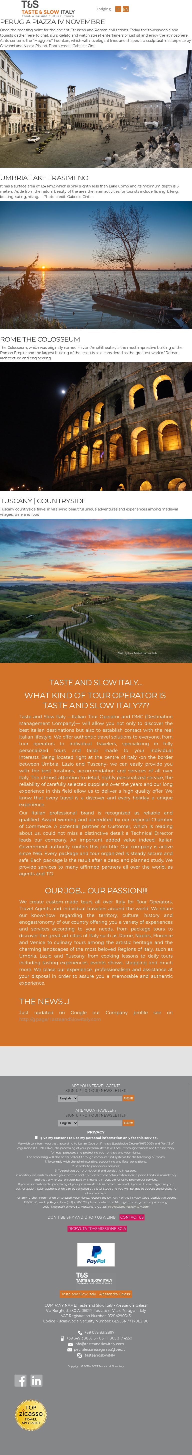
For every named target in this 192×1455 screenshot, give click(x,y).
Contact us (132, 1217)
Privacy (95, 1132)
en (125, 9)
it (118, 9)
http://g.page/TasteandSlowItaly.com (60, 1019)
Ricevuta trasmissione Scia (97, 1228)
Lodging (104, 9)
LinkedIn (36, 1381)
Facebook (20, 1381)
